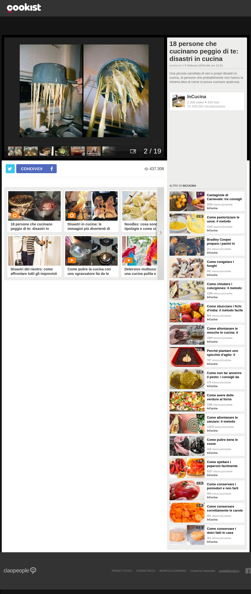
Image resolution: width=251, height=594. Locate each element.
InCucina (196, 96)
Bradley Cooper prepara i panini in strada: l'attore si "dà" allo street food (224, 242)
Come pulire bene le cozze (222, 442)
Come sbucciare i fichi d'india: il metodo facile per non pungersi (225, 308)
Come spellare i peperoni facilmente (222, 464)
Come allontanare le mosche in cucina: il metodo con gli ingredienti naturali (222, 331)
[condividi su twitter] (10, 168)
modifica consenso (172, 571)
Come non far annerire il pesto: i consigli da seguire (224, 375)
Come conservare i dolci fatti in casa (221, 531)
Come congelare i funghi (220, 264)
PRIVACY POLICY (122, 571)
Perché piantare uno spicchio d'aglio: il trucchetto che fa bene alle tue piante (224, 353)
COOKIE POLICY (146, 571)
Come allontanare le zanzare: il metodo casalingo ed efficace (223, 420)
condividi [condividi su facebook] (31, 168)
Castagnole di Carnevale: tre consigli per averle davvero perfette (224, 197)
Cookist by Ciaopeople (202, 571)
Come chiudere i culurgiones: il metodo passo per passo (224, 286)
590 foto (213, 102)
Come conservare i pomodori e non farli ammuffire (223, 486)
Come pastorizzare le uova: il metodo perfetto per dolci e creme (223, 219)
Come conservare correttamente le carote (225, 508)
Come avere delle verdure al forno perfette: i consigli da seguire (223, 397)
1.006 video (195, 102)
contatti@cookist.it (229, 571)
